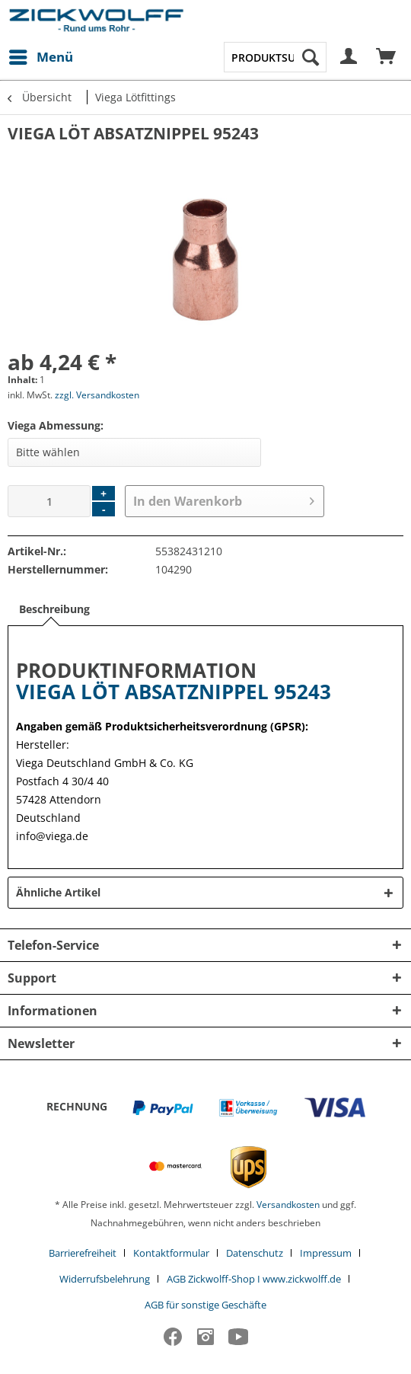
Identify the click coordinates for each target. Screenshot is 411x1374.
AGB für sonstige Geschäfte (205, 1305)
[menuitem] (40, 57)
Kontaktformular (171, 1253)
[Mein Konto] (349, 57)
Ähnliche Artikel (58, 892)
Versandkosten (288, 1204)
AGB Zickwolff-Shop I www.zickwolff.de (254, 1279)
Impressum (326, 1253)
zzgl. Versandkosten (97, 394)
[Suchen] (311, 57)
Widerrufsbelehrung (104, 1279)
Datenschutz (254, 1253)
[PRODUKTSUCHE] (275, 57)
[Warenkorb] (386, 57)
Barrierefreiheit (82, 1253)
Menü (41, 55)
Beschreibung (54, 609)
